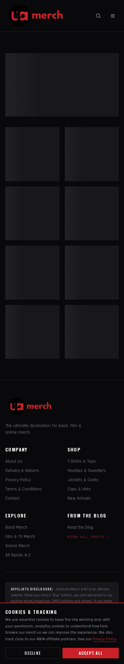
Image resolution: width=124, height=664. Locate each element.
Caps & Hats (79, 489)
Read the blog (80, 527)
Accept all (91, 653)
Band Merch (16, 527)
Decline (32, 653)
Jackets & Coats (83, 480)
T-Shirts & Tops (81, 461)
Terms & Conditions (23, 489)
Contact (12, 498)
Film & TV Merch (20, 537)
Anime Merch (17, 546)
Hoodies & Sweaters (86, 471)
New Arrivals (79, 498)
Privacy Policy (18, 480)
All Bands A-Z (18, 555)
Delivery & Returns (22, 471)
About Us (13, 461)
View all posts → (88, 537)
